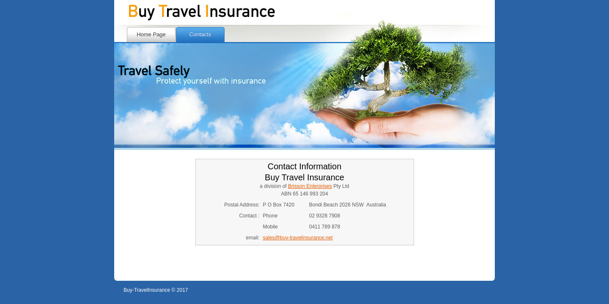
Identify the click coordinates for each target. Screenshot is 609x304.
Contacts (200, 34)
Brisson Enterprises (310, 186)
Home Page (151, 34)
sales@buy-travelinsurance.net (298, 238)
